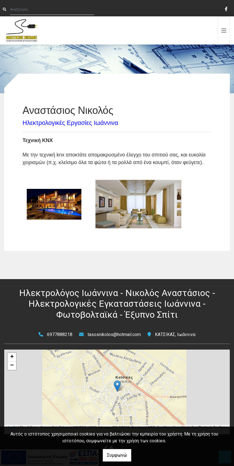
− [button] (12, 365)
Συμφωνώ (117, 455)
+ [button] (12, 357)
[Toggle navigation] (224, 30)
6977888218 (59, 334)
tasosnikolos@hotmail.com (114, 334)
